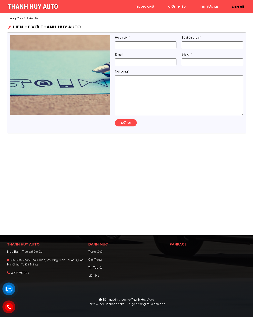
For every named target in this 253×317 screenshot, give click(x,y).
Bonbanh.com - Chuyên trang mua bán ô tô (134, 304)
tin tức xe (209, 6)
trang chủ (144, 6)
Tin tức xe (95, 267)
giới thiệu (177, 6)
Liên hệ (93, 275)
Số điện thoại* (191, 37)
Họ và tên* (122, 37)
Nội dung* (122, 71)
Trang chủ (95, 251)
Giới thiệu (95, 259)
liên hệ (238, 6)
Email (119, 54)
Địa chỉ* (187, 54)
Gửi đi (126, 123)
